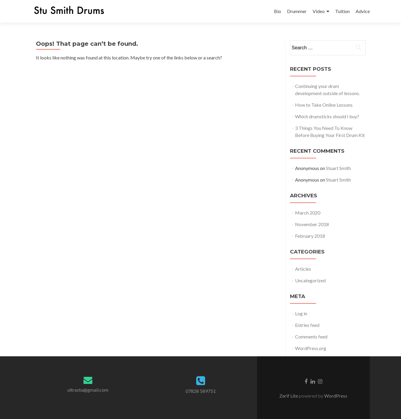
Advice (363, 11)
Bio (277, 11)
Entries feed (307, 325)
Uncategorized (310, 280)
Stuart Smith (338, 168)
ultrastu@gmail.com (87, 390)
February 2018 (310, 236)
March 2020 (307, 212)
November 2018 (312, 224)
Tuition (342, 11)
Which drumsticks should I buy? (327, 116)
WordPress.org (310, 348)
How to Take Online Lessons (324, 105)
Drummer (297, 11)
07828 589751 (201, 391)
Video (319, 11)
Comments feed (311, 336)
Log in (301, 313)
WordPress (335, 395)
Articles (303, 269)
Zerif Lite (289, 395)
